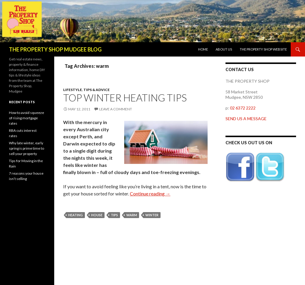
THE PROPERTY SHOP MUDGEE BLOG (55, 49)
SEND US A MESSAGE (246, 118)
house (96, 215)
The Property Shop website (263, 49)
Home (203, 49)
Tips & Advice (96, 89)
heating (75, 215)
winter (151, 215)
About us (224, 49)
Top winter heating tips (125, 98)
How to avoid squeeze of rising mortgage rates (26, 118)
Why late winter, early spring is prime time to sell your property (26, 148)
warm (131, 215)
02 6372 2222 (243, 107)
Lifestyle (72, 89)
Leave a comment (115, 109)
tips (114, 215)
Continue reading (150, 193)
